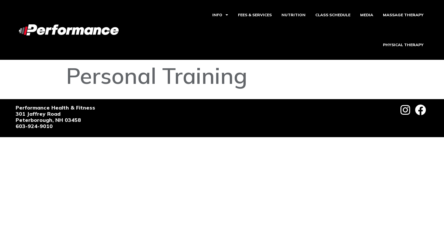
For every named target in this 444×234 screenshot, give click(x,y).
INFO (220, 15)
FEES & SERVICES (255, 14)
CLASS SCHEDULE (332, 14)
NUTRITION (293, 14)
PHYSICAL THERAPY (403, 44)
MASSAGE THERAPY (403, 14)
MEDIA (366, 14)
